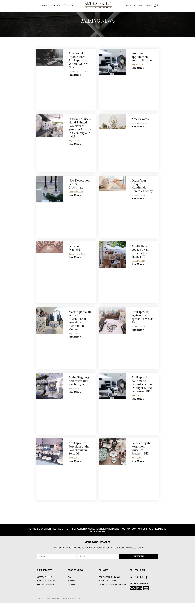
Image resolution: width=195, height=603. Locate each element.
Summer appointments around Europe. (142, 56)
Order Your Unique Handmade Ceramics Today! (142, 186)
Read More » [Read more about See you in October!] (75, 257)
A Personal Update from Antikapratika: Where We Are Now (78, 60)
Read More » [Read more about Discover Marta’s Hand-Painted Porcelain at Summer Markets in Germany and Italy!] (75, 144)
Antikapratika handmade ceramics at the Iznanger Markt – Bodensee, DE (143, 384)
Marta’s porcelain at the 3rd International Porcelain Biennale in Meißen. (80, 320)
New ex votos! (141, 119)
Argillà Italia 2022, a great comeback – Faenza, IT (140, 251)
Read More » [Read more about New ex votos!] (138, 126)
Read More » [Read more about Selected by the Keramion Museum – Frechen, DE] (138, 461)
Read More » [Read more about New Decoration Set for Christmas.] (75, 195)
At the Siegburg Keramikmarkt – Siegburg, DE (79, 381)
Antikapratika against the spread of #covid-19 (143, 317)
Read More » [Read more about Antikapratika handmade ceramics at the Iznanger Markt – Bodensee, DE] (138, 399)
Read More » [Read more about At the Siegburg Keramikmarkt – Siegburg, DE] (75, 392)
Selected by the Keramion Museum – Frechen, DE (141, 448)
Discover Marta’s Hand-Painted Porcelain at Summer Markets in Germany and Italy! (80, 127)
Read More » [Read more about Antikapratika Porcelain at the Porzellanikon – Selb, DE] (75, 461)
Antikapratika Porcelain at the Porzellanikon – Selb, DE (79, 448)
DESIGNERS (45, 5)
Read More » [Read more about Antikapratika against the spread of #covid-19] (138, 329)
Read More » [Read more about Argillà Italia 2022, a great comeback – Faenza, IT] (138, 264)
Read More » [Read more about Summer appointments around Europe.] (138, 68)
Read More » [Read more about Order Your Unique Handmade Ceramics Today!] (138, 198)
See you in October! (75, 247)
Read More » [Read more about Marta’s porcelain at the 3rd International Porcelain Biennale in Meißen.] (75, 336)
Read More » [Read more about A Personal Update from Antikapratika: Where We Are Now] (75, 75)
